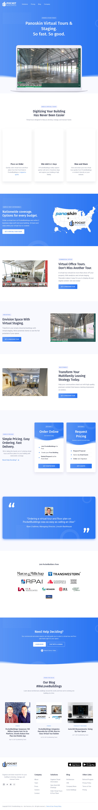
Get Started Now (49, 466)
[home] (9, 4)
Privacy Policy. (57, 806)
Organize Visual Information (55, 781)
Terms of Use (86, 786)
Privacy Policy (86, 783)
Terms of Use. (50, 806)
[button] (24, 4)
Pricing (33, 4)
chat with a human (55, 644)
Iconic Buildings (71, 790)
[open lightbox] (49, 650)
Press (36, 786)
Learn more (39, 644)
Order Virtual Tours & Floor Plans (56, 792)
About (36, 779)
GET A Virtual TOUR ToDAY (13, 231)
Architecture (70, 779)
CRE (67, 783)
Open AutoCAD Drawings (55, 786)
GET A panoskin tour (68, 286)
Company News (71, 786)
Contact (37, 793)
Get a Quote (81, 466)
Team (36, 783)
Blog (39, 4)
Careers (36, 790)
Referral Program (87, 779)
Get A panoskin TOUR (68, 395)
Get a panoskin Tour (12, 339)
